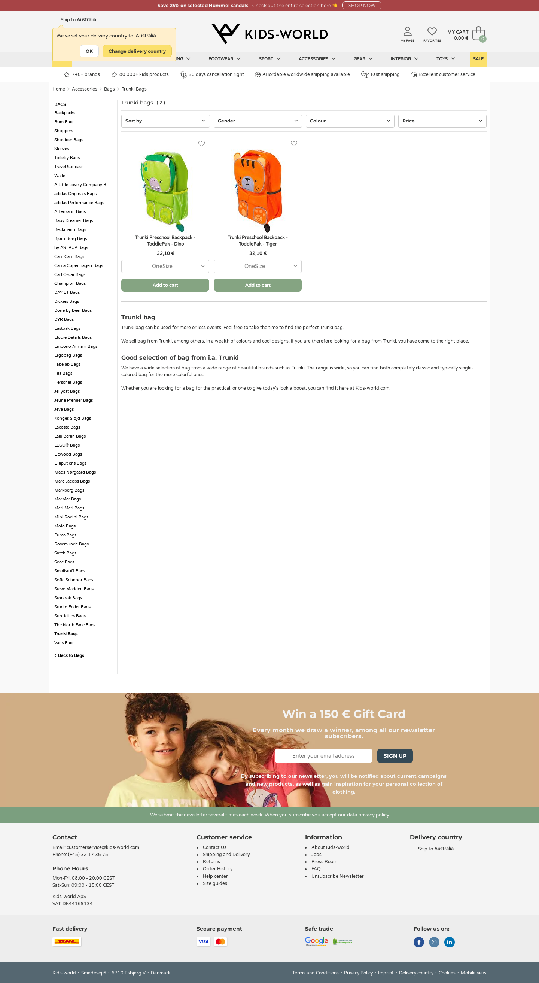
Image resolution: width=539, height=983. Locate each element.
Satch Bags (65, 553)
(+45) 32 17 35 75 (88, 854)
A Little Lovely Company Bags (83, 184)
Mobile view (474, 973)
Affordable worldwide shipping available (302, 74)
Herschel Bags (68, 382)
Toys (445, 58)
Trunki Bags (134, 89)
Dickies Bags (66, 301)
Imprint (386, 973)
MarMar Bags (67, 499)
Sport (270, 58)
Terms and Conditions (315, 973)
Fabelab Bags (67, 364)
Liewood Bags (68, 454)
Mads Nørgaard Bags (75, 472)
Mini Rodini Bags (71, 517)
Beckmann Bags (70, 229)
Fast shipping (380, 74)
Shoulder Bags (68, 139)
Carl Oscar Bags (69, 274)
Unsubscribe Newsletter (337, 876)
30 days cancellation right (212, 74)
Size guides (215, 883)
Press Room (324, 861)
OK (89, 51)
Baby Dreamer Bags (73, 220)
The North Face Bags (74, 625)
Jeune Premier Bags (73, 400)
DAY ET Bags (67, 292)
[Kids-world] (269, 34)
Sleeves (61, 148)
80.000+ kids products (140, 74)
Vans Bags (64, 642)
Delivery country (416, 973)
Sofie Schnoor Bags (73, 580)
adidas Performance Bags (79, 202)
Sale (478, 59)
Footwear (224, 58)
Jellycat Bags (67, 391)
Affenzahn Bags (70, 211)
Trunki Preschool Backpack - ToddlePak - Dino (165, 241)
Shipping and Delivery (226, 854)
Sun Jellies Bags (70, 616)
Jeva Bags (64, 409)
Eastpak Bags (67, 328)
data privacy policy (368, 815)
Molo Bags (65, 526)
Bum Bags (64, 121)
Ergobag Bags (68, 355)
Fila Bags (63, 373)
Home (58, 89)
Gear (363, 58)
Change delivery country (137, 51)
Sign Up (395, 755)
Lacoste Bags (67, 427)
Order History (217, 868)
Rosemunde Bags (71, 544)
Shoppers (63, 130)
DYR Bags (64, 319)
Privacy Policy (358, 973)
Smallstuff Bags (69, 571)
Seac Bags (64, 562)
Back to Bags (69, 655)
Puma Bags (65, 535)
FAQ (316, 868)
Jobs (316, 854)
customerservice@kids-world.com (103, 847)
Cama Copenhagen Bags (78, 265)
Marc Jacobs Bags (72, 481)
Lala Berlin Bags (70, 436)
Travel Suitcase (68, 166)
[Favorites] (201, 144)
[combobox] (165, 266)
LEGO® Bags (67, 445)
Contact (64, 837)
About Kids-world (330, 847)
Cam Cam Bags (69, 256)
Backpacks (64, 112)
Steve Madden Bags (74, 589)
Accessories (317, 58)
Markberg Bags (69, 490)
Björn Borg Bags (70, 238)
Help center (215, 876)
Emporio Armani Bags (75, 346)
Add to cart (165, 285)
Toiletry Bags (67, 157)
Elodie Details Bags (73, 337)
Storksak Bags (68, 598)
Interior (404, 58)
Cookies (447, 973)
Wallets (61, 175)
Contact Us (214, 847)
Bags (109, 89)
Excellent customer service (443, 74)
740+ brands (82, 74)
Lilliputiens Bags (70, 463)
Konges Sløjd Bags (72, 418)
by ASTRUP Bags (71, 247)
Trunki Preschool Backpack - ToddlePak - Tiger (258, 241)
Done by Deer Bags (73, 310)
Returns (211, 861)
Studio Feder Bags (72, 607)
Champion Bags (70, 283)
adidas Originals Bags (75, 193)
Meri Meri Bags (69, 508)
